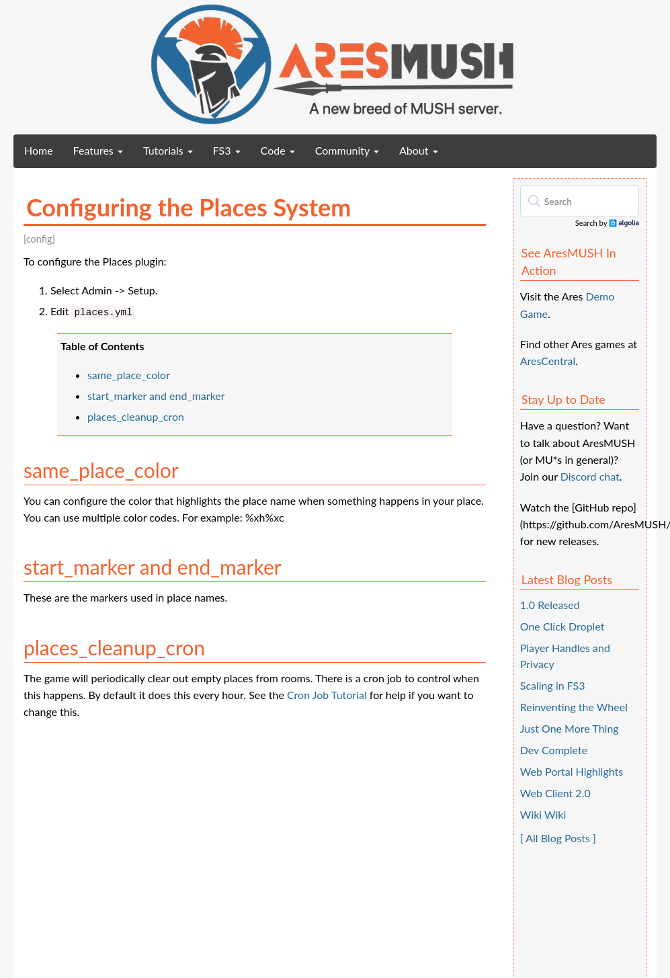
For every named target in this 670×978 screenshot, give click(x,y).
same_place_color (128, 374)
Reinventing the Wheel (574, 706)
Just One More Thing (569, 728)
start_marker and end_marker (156, 395)
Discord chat (590, 476)
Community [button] (347, 150)
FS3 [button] (227, 150)
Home (43, 150)
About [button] (418, 150)
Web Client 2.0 (555, 792)
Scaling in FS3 (552, 685)
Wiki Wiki (543, 814)
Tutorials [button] (168, 150)
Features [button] (98, 150)
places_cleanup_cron (135, 416)
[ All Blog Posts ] (558, 837)
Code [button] (278, 150)
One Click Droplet (562, 626)
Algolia (624, 223)
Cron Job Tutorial (327, 694)
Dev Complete (553, 749)
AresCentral (547, 360)
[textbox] (579, 201)
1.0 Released (550, 604)
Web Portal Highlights (571, 771)
